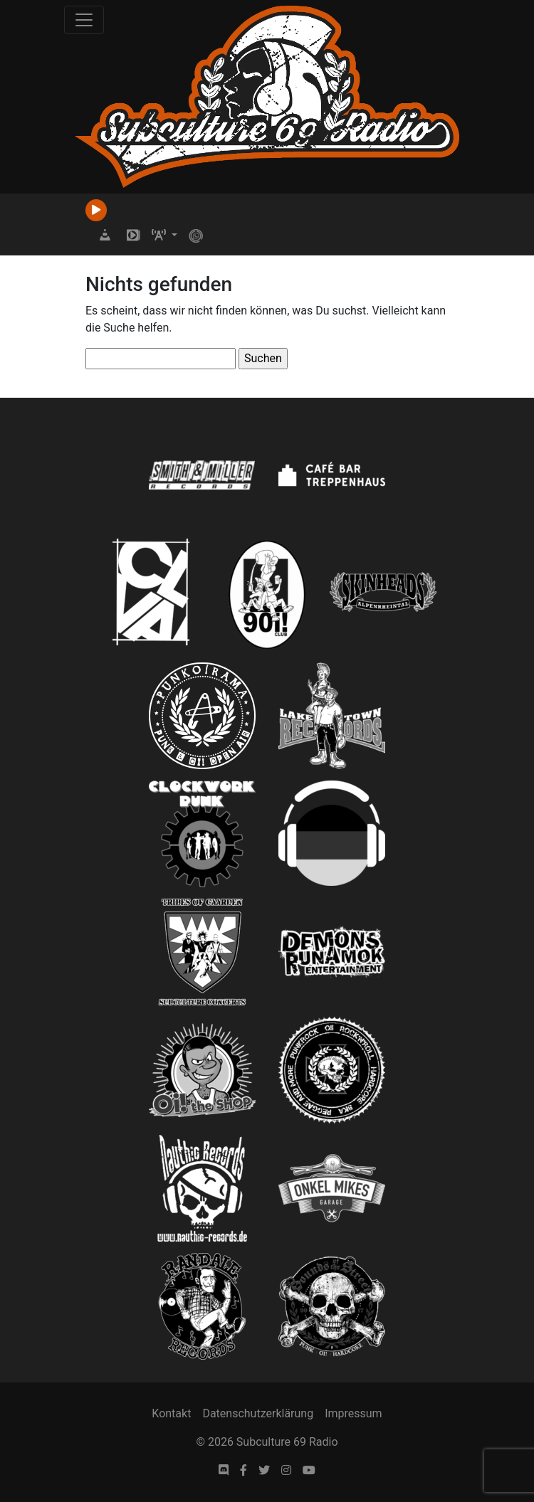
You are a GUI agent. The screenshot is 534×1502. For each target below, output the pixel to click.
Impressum (353, 1413)
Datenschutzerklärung (257, 1413)
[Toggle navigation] (84, 20)
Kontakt (171, 1413)
